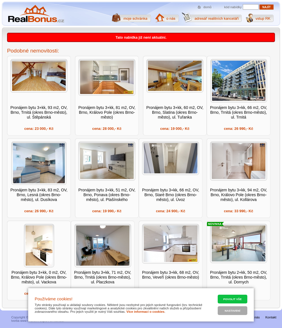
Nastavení (232, 310)
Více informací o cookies (145, 311)
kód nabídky (233, 7)
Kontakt (270, 317)
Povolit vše (232, 299)
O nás (255, 317)
